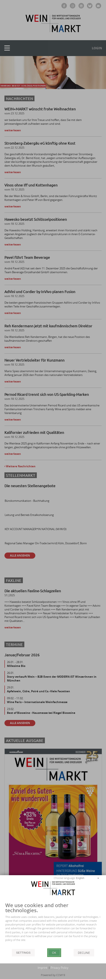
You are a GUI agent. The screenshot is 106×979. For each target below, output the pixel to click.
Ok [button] (54, 953)
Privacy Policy (59, 968)
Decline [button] (84, 953)
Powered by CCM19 (53, 975)
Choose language (64, 878)
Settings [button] (23, 952)
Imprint (42, 968)
